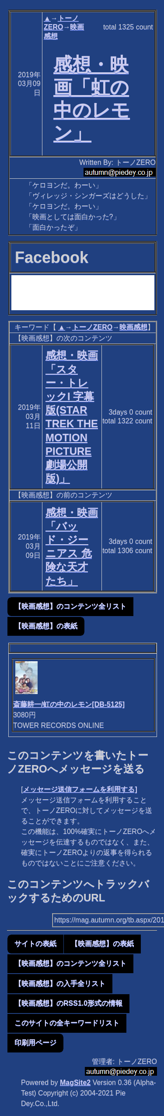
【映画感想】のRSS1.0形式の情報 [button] (68, 1003)
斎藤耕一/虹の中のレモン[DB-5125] (69, 704)
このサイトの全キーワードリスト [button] (66, 1023)
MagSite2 (75, 1082)
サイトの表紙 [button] (35, 943)
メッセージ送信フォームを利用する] (80, 789)
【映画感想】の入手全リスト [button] (59, 983)
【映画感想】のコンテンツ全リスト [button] (70, 606)
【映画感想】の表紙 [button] (45, 626)
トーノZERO (92, 327)
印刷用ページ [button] (35, 1042)
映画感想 (133, 327)
